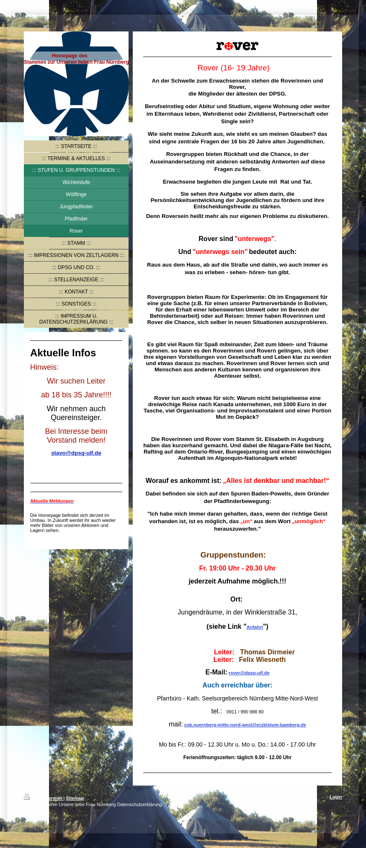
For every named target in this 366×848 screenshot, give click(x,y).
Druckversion (43, 798)
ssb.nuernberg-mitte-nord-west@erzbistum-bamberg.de (245, 724)
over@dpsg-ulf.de (249, 672)
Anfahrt (255, 627)
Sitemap (75, 798)
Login (336, 796)
